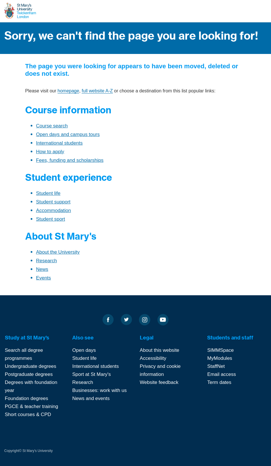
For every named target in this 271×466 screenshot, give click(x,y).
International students (59, 143)
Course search (52, 126)
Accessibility (153, 358)
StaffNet (216, 366)
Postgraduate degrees (29, 374)
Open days (84, 350)
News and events (90, 398)
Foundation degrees (26, 398)
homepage (68, 90)
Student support (53, 202)
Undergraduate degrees (30, 366)
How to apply (50, 151)
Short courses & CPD (28, 414)
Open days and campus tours (68, 134)
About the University (58, 252)
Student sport (50, 219)
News (42, 269)
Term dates (219, 382)
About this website (159, 350)
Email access (221, 374)
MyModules (219, 358)
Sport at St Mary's (91, 374)
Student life (48, 193)
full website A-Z (97, 90)
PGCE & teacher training (31, 406)
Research (46, 260)
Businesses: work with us (99, 390)
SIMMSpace (220, 350)
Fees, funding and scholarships (69, 160)
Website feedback (159, 382)
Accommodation (53, 210)
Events (43, 278)
